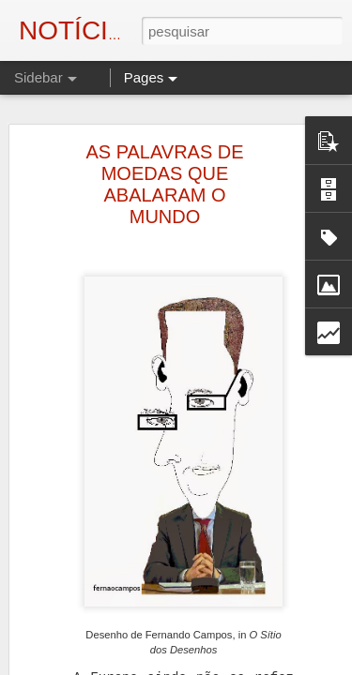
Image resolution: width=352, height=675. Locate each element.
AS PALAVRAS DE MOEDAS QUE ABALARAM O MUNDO (164, 155)
